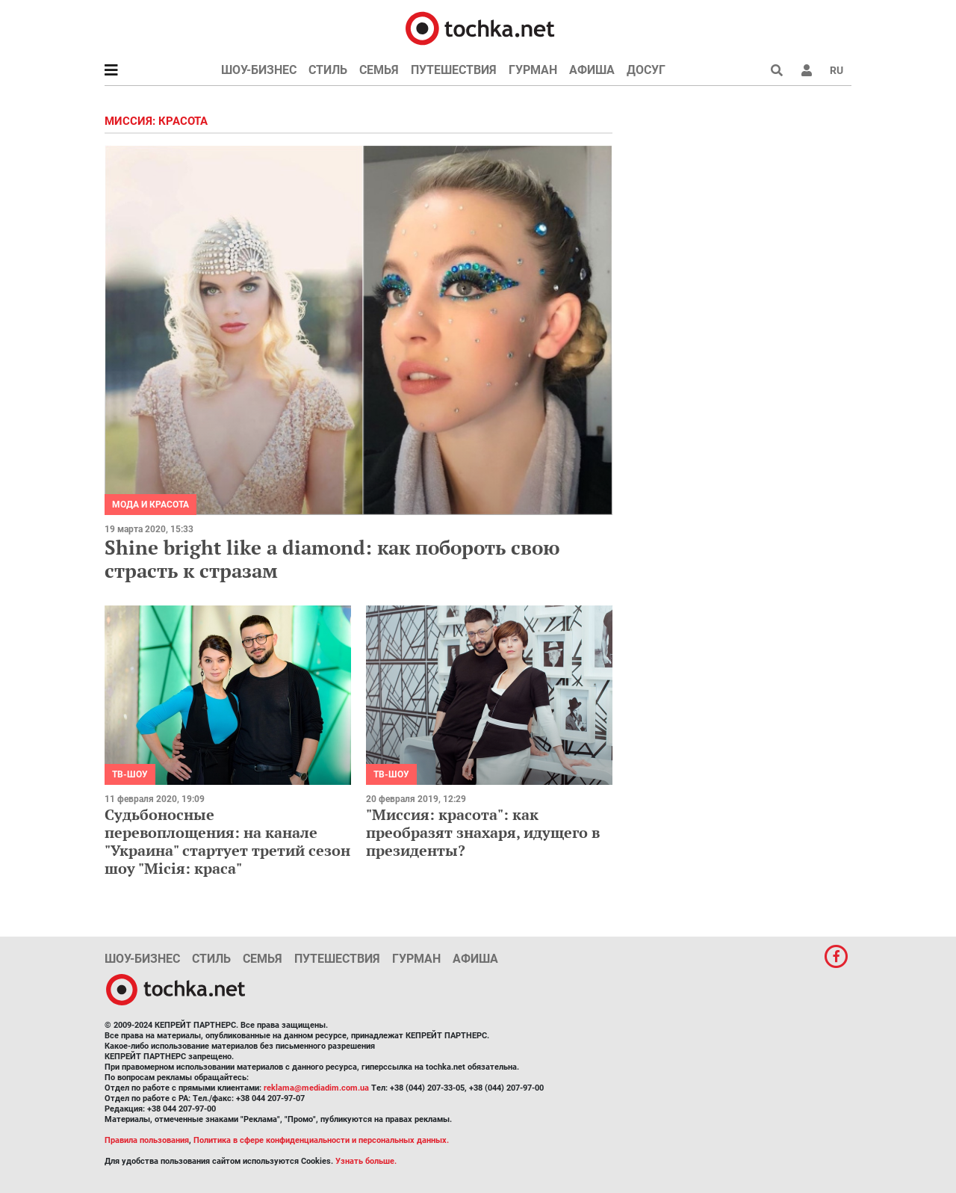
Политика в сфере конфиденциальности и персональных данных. (321, 1140)
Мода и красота (150, 504)
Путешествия (454, 70)
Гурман (533, 70)
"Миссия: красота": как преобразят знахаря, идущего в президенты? (483, 832)
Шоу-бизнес (259, 70)
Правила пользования (147, 1140)
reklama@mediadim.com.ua (316, 1088)
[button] (807, 70)
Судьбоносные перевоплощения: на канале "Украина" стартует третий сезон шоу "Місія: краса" (227, 841)
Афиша (592, 70)
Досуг (646, 70)
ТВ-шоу (130, 774)
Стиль (327, 70)
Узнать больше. (366, 1161)
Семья (379, 70)
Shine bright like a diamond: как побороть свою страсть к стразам (332, 558)
